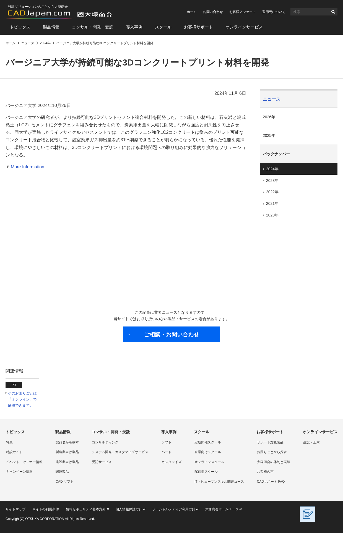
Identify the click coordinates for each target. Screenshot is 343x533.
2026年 (269, 117)
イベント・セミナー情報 (24, 462)
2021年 (272, 203)
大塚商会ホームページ (221, 509)
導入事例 (134, 27)
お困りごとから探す (272, 452)
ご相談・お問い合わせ (171, 334)
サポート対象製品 (270, 442)
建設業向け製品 (67, 462)
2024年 (272, 169)
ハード (167, 452)
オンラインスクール (209, 462)
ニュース (271, 99)
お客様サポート (198, 27)
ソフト (167, 442)
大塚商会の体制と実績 (273, 462)
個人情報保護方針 (129, 509)
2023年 (272, 180)
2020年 (272, 215)
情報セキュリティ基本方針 (86, 509)
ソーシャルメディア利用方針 (173, 509)
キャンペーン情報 (19, 472)
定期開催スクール (207, 442)
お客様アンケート (242, 12)
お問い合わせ (213, 12)
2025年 (269, 135)
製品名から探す (67, 442)
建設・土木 (311, 442)
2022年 (272, 192)
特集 (9, 442)
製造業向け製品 (67, 452)
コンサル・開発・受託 (92, 27)
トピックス (20, 27)
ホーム (192, 12)
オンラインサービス (244, 27)
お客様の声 (265, 472)
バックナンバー (276, 154)
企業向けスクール (207, 452)
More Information (27, 166)
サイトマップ (15, 509)
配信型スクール (206, 472)
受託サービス (102, 462)
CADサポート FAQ (271, 482)
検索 (333, 11)
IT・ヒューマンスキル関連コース (219, 482)
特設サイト (14, 452)
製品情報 (51, 27)
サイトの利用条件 (45, 509)
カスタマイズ (171, 462)
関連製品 (62, 472)
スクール (163, 27)
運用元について (273, 12)
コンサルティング (105, 442)
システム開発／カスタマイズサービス (120, 452)
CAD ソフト (65, 482)
